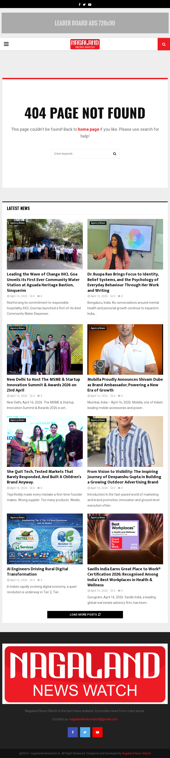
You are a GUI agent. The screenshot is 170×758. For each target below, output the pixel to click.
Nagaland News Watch (136, 753)
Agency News (17, 223)
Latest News (18, 208)
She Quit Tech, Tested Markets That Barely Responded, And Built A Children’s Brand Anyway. (44, 477)
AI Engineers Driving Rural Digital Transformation (37, 572)
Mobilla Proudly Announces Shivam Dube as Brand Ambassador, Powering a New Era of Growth (125, 385)
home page (88, 129)
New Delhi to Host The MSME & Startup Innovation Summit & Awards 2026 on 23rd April (43, 385)
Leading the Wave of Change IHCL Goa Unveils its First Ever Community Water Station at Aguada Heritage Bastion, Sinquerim (43, 282)
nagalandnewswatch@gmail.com (93, 719)
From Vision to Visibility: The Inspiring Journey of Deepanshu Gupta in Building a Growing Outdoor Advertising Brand (124, 477)
